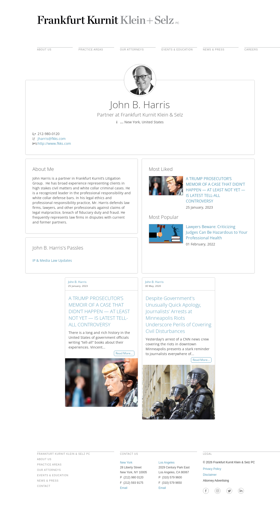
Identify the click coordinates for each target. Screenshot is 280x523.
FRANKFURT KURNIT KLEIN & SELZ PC (63, 454)
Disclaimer (210, 474)
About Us (44, 49)
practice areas (91, 49)
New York (126, 462)
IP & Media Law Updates (52, 260)
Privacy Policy (212, 468)
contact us (129, 454)
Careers (251, 49)
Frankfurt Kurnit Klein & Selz (108, 20)
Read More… (124, 353)
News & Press (213, 49)
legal (207, 454)
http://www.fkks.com (54, 143)
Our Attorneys (132, 49)
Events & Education (177, 49)
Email (123, 488)
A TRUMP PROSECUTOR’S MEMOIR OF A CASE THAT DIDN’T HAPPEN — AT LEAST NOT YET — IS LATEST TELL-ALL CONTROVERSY (215, 190)
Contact (43, 486)
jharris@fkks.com (52, 138)
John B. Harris (77, 282)
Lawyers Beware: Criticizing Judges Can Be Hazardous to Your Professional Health (217, 232)
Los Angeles (166, 462)
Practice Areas (49, 465)
